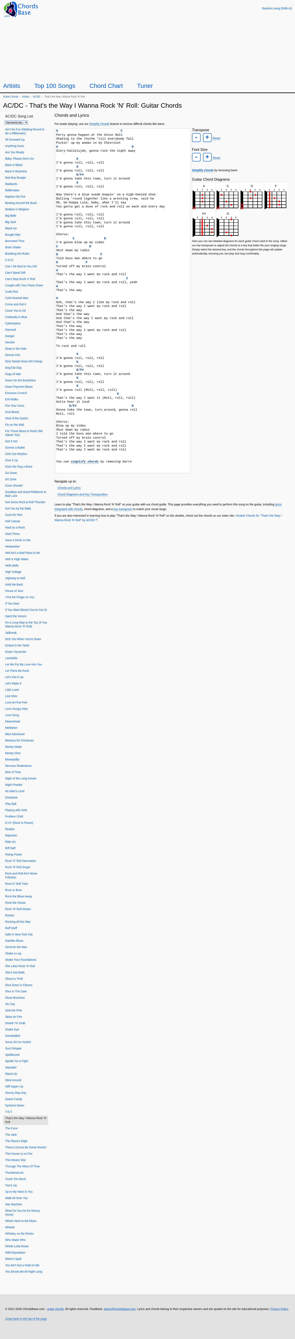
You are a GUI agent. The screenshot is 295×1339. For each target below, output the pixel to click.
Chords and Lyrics (69, 487)
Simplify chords (202, 168)
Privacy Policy (279, 1309)
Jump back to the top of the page (26, 1318)
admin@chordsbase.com (120, 1309)
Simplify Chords (99, 123)
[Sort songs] (16, 122)
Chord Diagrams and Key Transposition (83, 494)
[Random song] (277, 8)
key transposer (122, 509)
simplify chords (85, 462)
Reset (215, 138)
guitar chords (55, 1309)
